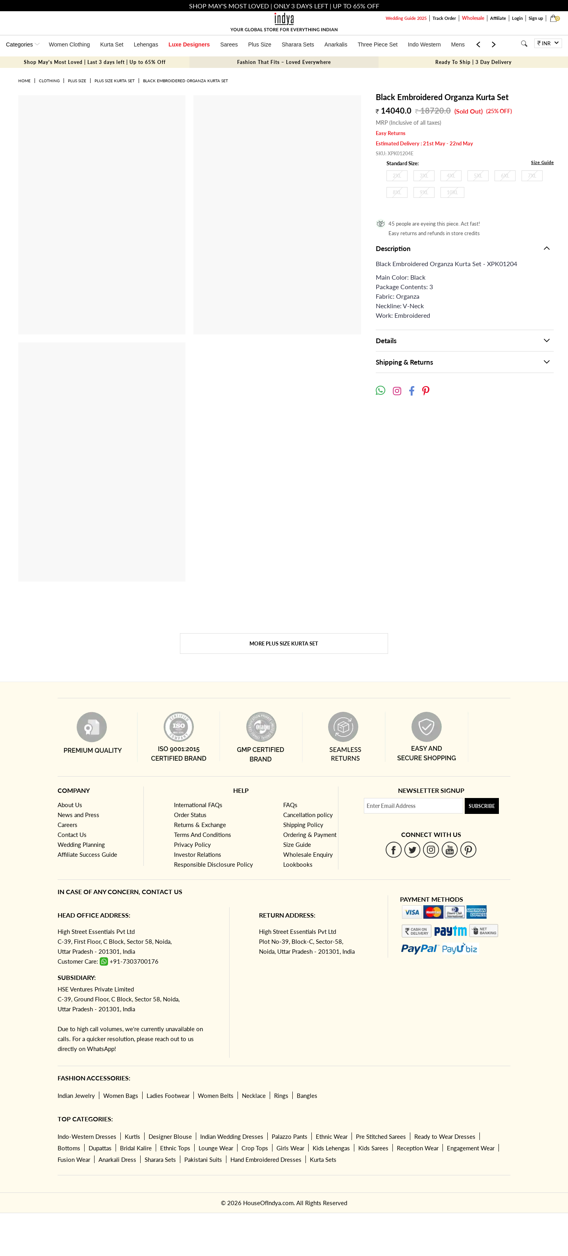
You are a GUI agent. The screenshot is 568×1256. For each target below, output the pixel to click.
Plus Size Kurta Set (115, 80)
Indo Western (424, 44)
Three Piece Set (377, 44)
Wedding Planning (81, 844)
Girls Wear (290, 1148)
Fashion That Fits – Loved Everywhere (284, 62)
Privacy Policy (192, 844)
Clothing (49, 80)
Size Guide (542, 162)
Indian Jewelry (76, 1095)
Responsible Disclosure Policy (213, 864)
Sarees (229, 44)
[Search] (524, 43)
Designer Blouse (170, 1136)
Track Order (444, 18)
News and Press (78, 814)
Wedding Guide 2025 (406, 18)
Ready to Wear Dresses (444, 1136)
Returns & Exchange (200, 824)
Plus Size (259, 44)
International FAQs (198, 804)
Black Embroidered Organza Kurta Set (185, 80)
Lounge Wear (216, 1148)
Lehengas (146, 44)
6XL (505, 176)
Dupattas (100, 1148)
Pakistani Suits (203, 1159)
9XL (424, 192)
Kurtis (132, 1136)
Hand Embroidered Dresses (265, 1159)
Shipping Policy (303, 824)
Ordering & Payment (309, 834)
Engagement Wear (471, 1148)
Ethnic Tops (175, 1148)
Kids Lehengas (331, 1148)
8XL (397, 192)
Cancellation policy (308, 814)
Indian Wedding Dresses (231, 1136)
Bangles (307, 1095)
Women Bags (120, 1095)
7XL (532, 176)
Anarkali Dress (117, 1159)
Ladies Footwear (168, 1095)
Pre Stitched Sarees (381, 1136)
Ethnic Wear (332, 1136)
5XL (478, 176)
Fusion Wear (74, 1159)
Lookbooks (298, 864)
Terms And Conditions (202, 834)
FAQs (290, 804)
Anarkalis (336, 44)
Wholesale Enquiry (308, 854)
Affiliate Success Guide (87, 854)
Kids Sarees (373, 1148)
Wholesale (473, 18)
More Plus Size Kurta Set (283, 643)
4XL (451, 176)
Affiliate (498, 18)
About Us (70, 804)
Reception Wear (418, 1148)
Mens (458, 44)
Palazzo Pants (289, 1136)
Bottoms (69, 1148)
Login (517, 18)
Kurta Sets (323, 1159)
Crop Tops (254, 1148)
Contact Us (72, 834)
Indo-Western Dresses (87, 1136)
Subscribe (482, 806)
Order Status (190, 814)
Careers (67, 824)
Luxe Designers (189, 44)
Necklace (254, 1095)
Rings (281, 1095)
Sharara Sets (298, 44)
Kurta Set (111, 44)
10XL (452, 192)
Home (24, 80)
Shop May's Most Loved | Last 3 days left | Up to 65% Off (95, 62)
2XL (397, 176)
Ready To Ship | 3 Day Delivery (473, 62)
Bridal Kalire (136, 1148)
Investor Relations (197, 854)
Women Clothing (69, 44)
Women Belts (216, 1095)
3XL (424, 176)
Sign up (536, 18)
